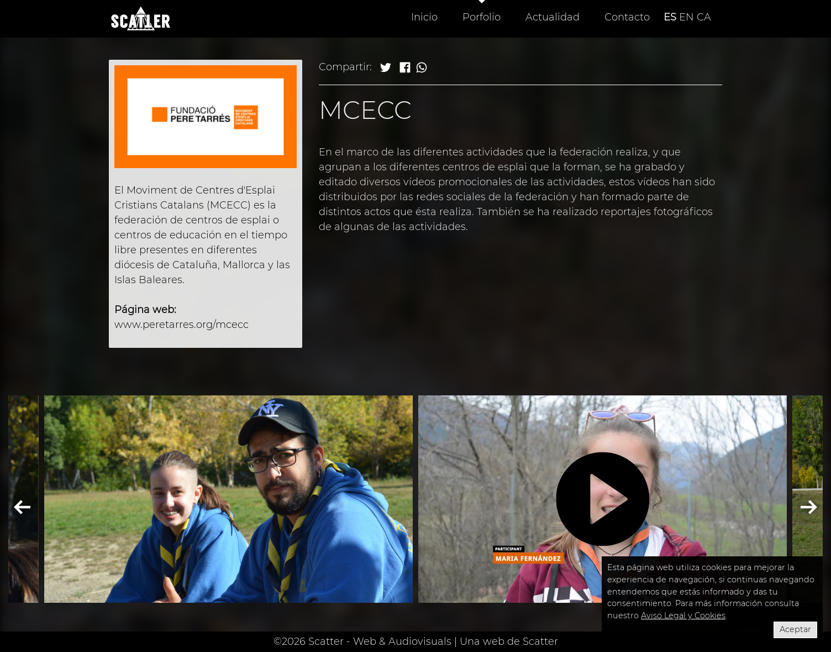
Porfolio (481, 17)
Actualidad (552, 17)
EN (686, 17)
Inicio (424, 17)
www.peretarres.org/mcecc (181, 325)
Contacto (627, 17)
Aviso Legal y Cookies (683, 615)
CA (704, 17)
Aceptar (795, 629)
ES (670, 17)
